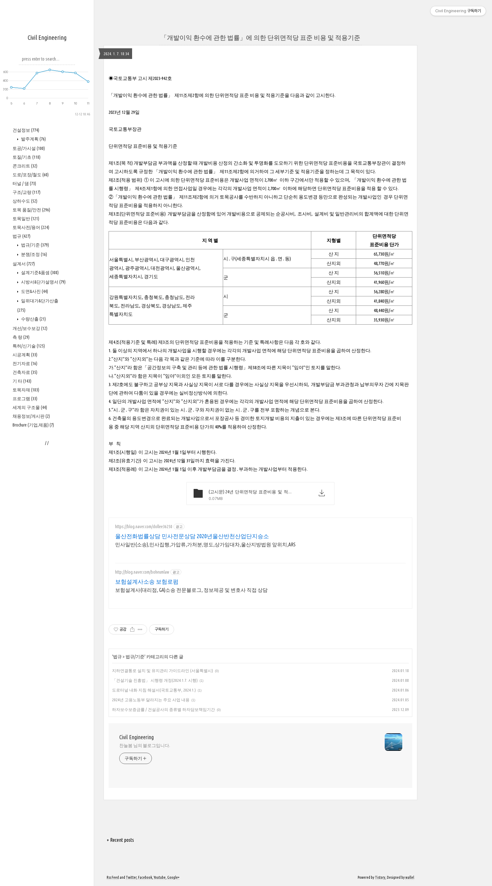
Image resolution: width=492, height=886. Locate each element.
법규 (21, 236)
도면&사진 (34, 291)
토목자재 (26, 389)
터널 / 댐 (24, 183)
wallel (409, 877)
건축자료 (25, 372)
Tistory (380, 877)
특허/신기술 (29, 345)
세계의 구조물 (30, 407)
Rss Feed (113, 877)
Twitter (131, 877)
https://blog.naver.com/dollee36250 (143, 526)
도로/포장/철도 (31, 174)
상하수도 (25, 201)
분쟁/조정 (33, 254)
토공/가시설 (29, 148)
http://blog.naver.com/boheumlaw (142, 572)
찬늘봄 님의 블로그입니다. (144, 745)
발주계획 (33, 138)
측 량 (21, 337)
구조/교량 (26, 192)
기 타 (22, 381)
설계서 (24, 263)
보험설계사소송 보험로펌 (147, 581)
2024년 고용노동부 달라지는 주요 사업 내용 (151, 700)
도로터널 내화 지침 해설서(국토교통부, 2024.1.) (154, 690)
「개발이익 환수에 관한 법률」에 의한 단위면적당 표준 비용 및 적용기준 (260, 37)
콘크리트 (25, 165)
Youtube (160, 877)
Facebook (145, 877)
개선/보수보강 (30, 328)
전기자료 (25, 363)
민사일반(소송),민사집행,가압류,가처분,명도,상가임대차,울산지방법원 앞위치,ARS (205, 544)
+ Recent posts (120, 840)
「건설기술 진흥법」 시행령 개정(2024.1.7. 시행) (155, 680)
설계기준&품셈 (39, 272)
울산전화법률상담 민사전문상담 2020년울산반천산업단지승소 (192, 536)
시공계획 (25, 354)
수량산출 (33, 318)
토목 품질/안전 (31, 209)
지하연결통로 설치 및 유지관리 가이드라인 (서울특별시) (162, 670)
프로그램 (25, 398)
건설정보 (26, 130)
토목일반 (26, 218)
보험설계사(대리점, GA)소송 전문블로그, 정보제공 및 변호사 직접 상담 (191, 590)
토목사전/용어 (31, 227)
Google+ (173, 877)
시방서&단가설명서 (43, 281)
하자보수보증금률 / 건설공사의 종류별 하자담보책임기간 (163, 709)
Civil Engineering (47, 37)
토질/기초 (26, 157)
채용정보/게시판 (31, 416)
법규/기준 (34, 244)
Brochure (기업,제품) (33, 424)
